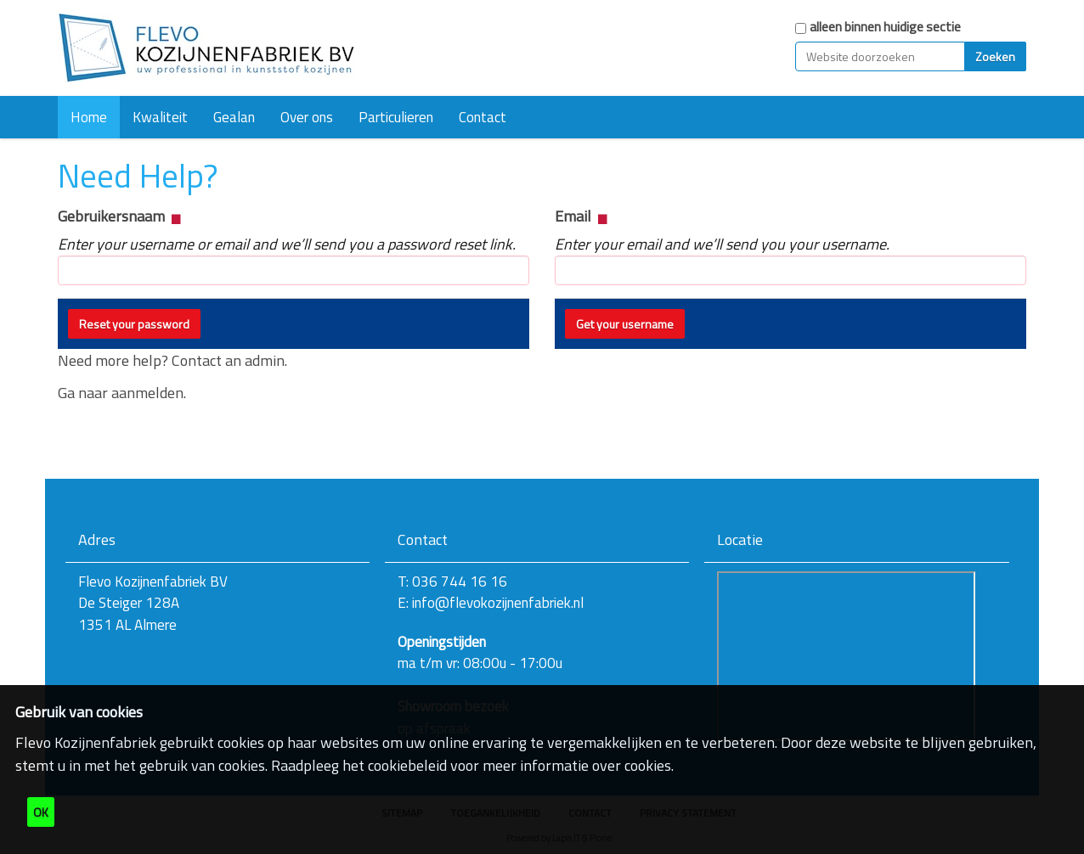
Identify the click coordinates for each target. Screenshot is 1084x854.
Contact (482, 117)
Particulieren (396, 117)
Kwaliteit (160, 117)
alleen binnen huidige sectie (885, 27)
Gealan (234, 117)
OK (40, 812)
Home (89, 117)
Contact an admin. (229, 360)
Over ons (306, 117)
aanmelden (147, 392)
